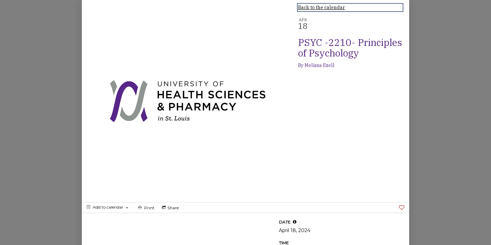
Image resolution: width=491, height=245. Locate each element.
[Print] (145, 207)
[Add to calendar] (107, 207)
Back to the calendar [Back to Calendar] (321, 7)
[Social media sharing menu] (169, 207)
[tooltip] (294, 222)
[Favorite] (401, 207)
